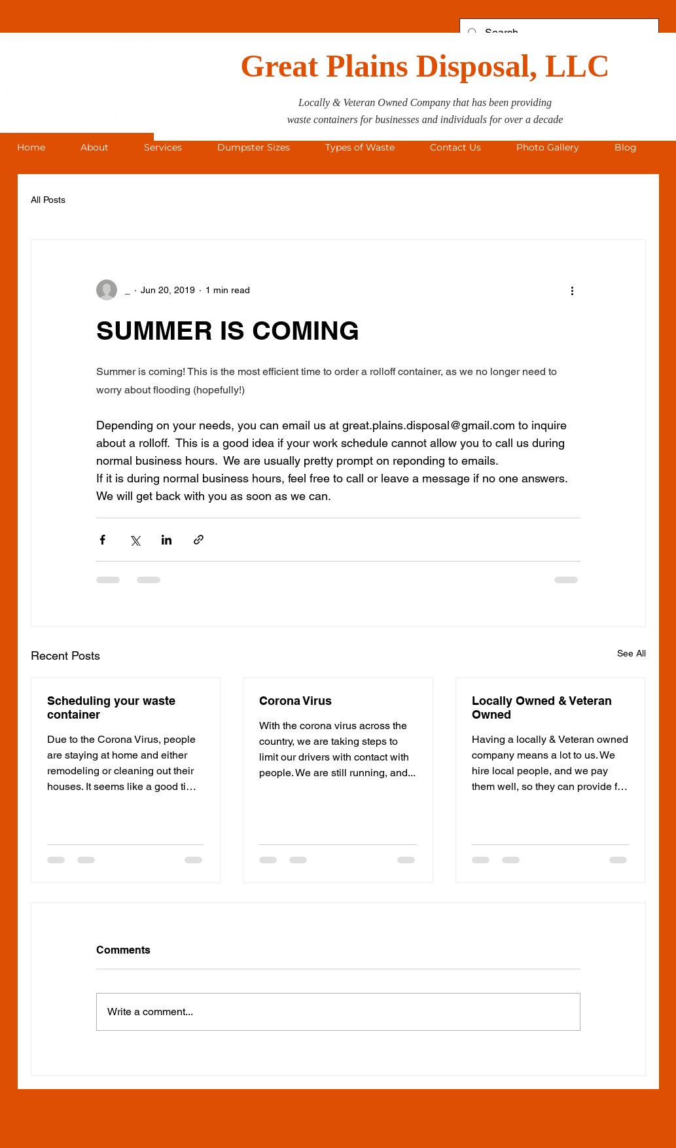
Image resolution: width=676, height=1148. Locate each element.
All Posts (48, 199)
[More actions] (572, 290)
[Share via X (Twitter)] (134, 539)
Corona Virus (295, 701)
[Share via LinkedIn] (166, 539)
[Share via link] (198, 539)
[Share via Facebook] (102, 539)
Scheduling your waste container (111, 707)
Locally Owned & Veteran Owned (542, 707)
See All (631, 653)
